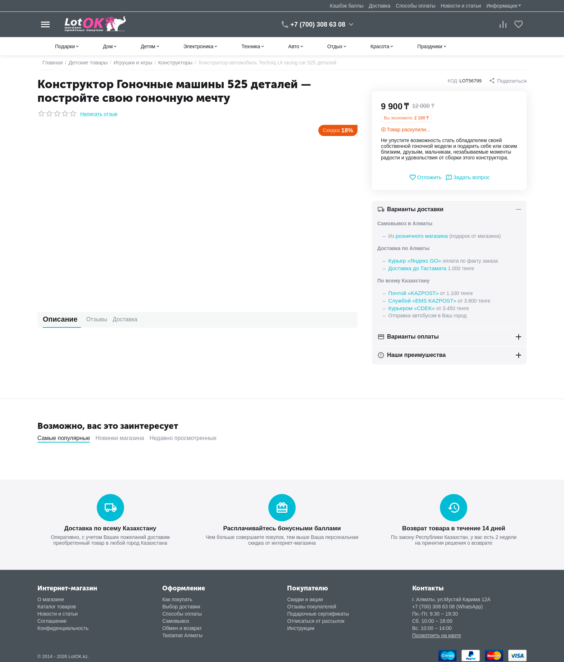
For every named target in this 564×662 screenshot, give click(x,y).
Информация (501, 6)
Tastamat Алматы (182, 632)
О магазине (50, 596)
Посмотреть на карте (436, 632)
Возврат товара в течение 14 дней (453, 526)
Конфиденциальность (62, 625)
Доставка (379, 6)
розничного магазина (420, 236)
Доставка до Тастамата (415, 267)
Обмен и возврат (182, 625)
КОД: (455, 80)
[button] (509, 80)
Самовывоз (175, 618)
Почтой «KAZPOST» (412, 292)
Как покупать (177, 596)
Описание (56, 319)
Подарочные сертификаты (318, 611)
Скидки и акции (305, 596)
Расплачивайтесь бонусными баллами (282, 526)
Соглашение (52, 618)
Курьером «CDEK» (410, 306)
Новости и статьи (461, 6)
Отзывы (85, 319)
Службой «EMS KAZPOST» (420, 299)
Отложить (426, 177)
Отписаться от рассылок (315, 618)
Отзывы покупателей (311, 604)
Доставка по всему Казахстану (110, 526)
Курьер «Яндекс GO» (413, 260)
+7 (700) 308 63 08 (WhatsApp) (447, 604)
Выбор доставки (181, 604)
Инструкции (300, 625)
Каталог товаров (56, 604)
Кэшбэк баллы (346, 6)
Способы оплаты (415, 6)
